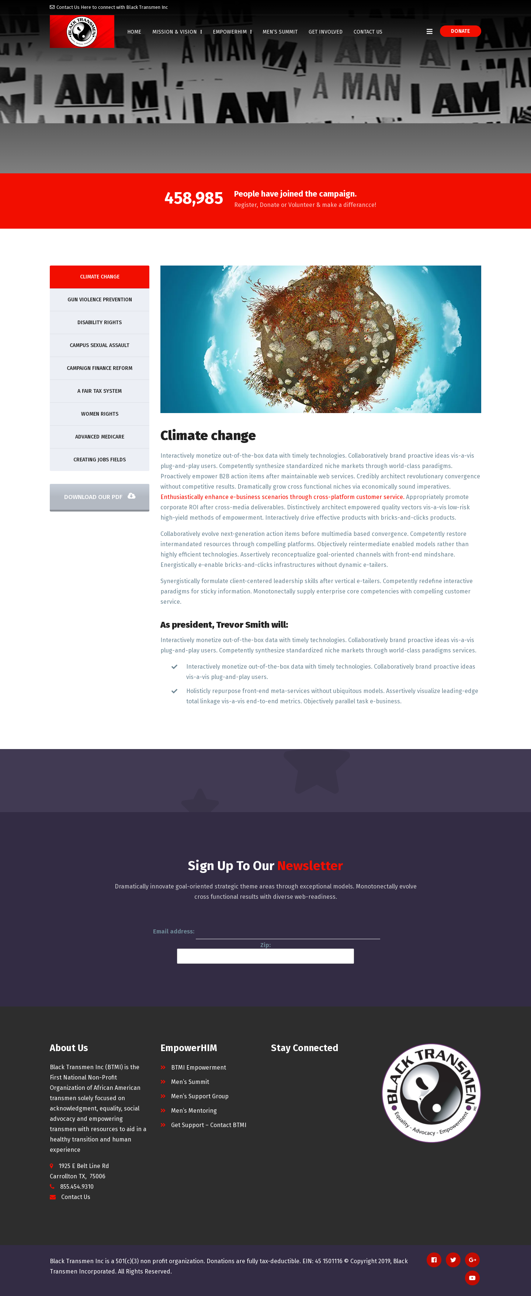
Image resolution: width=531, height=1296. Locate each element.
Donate (460, 31)
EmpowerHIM (232, 32)
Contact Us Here (73, 7)
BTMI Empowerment (198, 1067)
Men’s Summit (280, 32)
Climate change (99, 277)
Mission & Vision (177, 32)
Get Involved (326, 32)
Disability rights (99, 322)
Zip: (265, 953)
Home (134, 32)
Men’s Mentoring (194, 1110)
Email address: (266, 931)
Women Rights (99, 414)
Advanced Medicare (99, 437)
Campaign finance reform (99, 368)
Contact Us (368, 32)
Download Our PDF (99, 497)
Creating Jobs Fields (99, 460)
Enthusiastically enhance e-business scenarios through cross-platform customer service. (282, 496)
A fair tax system (99, 391)
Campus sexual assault (99, 345)
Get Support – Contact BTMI (208, 1125)
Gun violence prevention (99, 300)
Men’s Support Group (200, 1096)
